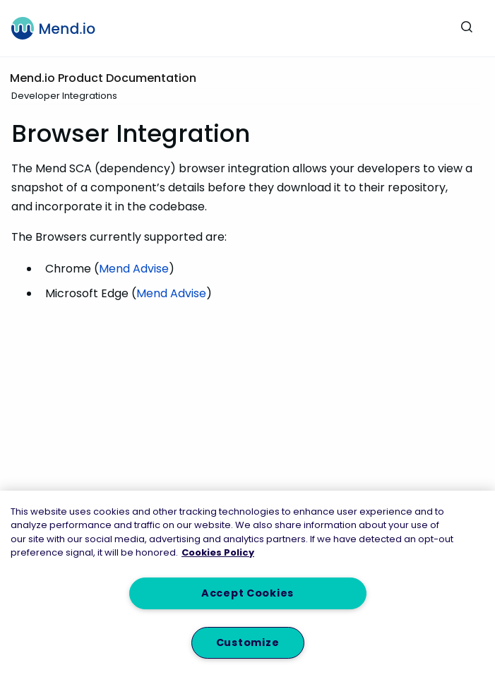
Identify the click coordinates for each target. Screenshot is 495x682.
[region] (247, 586)
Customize (247, 642)
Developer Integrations (64, 95)
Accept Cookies (247, 593)
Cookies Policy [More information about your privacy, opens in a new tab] (217, 552)
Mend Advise (134, 269)
